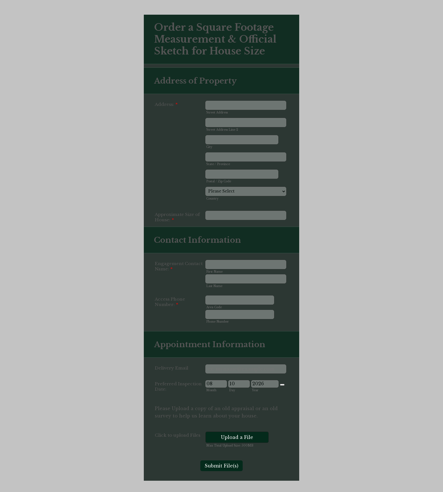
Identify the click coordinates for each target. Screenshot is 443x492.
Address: (166, 104)
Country (212, 198)
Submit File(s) (221, 466)
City (209, 147)
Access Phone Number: (170, 301)
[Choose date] (282, 385)
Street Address (217, 112)
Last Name (214, 286)
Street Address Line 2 (222, 130)
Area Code (214, 307)
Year (255, 390)
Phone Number (217, 321)
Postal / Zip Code (218, 181)
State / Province (218, 164)
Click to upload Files (177, 435)
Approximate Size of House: (177, 217)
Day (232, 390)
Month (211, 390)
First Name (214, 272)
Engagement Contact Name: (179, 266)
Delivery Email (171, 368)
